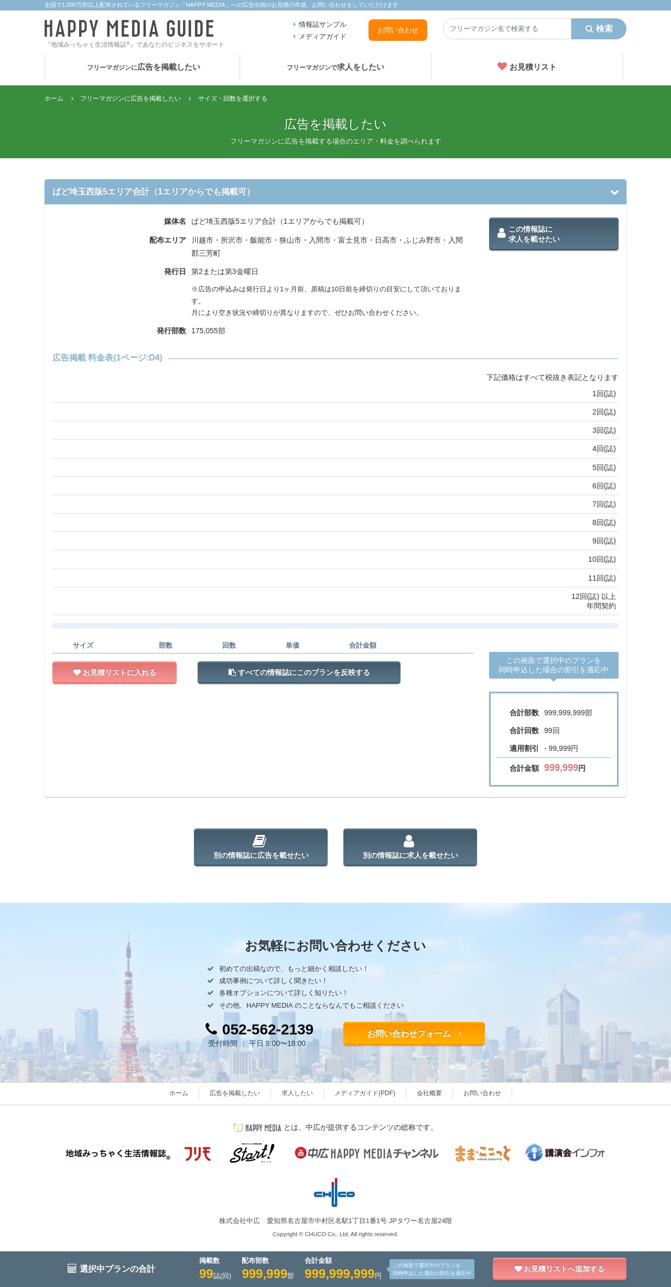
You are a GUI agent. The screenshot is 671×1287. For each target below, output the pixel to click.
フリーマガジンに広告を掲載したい (130, 98)
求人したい (297, 1093)
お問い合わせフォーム (414, 1033)
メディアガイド (323, 36)
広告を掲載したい (143, 66)
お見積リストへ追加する (560, 1268)
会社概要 (429, 1093)
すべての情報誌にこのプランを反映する (299, 672)
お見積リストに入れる (114, 672)
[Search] (507, 28)
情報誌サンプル (323, 24)
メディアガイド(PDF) (364, 1093)
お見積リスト (527, 66)
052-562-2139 (259, 1029)
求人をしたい (335, 66)
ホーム (54, 98)
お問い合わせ (397, 30)
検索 (599, 28)
